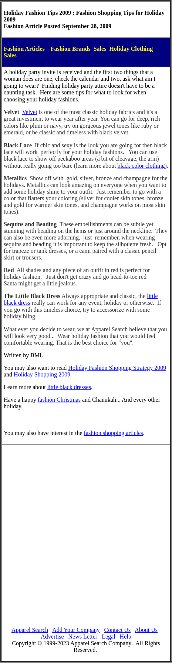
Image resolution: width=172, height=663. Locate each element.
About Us (146, 630)
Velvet (29, 112)
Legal (108, 636)
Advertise (52, 636)
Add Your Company (76, 630)
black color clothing (141, 166)
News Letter (83, 636)
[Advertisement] (84, 536)
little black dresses (69, 387)
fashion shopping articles (113, 433)
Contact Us (117, 630)
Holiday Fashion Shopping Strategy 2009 (117, 368)
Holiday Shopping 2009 (42, 374)
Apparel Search (29, 630)
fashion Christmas (59, 399)
